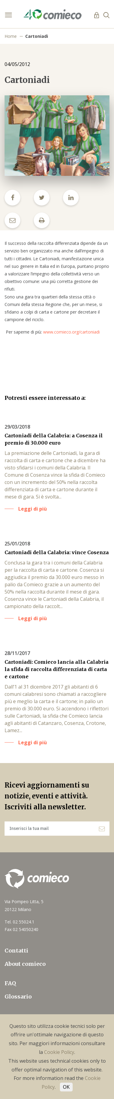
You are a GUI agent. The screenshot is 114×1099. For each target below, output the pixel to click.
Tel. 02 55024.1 (19, 922)
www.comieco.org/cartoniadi (71, 332)
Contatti (16, 950)
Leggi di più (32, 508)
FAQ (10, 983)
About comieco (25, 963)
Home (11, 36)
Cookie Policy (59, 1052)
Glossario (18, 996)
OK (66, 1087)
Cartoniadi (36, 36)
